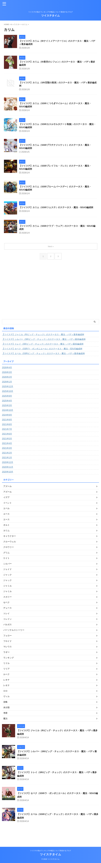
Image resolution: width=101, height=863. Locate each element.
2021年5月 (7, 446)
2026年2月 (7, 384)
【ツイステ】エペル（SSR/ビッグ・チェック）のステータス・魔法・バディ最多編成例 (43, 361)
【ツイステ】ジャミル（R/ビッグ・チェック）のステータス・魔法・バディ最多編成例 (43, 342)
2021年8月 (7, 432)
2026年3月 (7, 380)
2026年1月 (7, 389)
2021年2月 (7, 460)
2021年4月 (7, 451)
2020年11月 (7, 474)
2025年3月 (7, 413)
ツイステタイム (50, 15)
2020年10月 (7, 479)
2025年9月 (7, 403)
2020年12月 (7, 470)
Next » (51, 254)
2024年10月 (7, 418)
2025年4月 (7, 408)
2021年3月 (7, 455)
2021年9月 (7, 427)
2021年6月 (7, 441)
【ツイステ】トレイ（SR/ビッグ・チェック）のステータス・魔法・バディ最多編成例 (42, 351)
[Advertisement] (49, 303)
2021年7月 (7, 437)
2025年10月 (7, 399)
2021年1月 (7, 465)
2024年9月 (7, 422)
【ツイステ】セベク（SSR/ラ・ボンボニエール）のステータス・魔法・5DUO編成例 (42, 356)
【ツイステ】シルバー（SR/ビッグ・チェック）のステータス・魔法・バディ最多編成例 (43, 347)
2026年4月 (7, 375)
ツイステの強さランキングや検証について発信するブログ (50, 851)
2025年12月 (7, 394)
